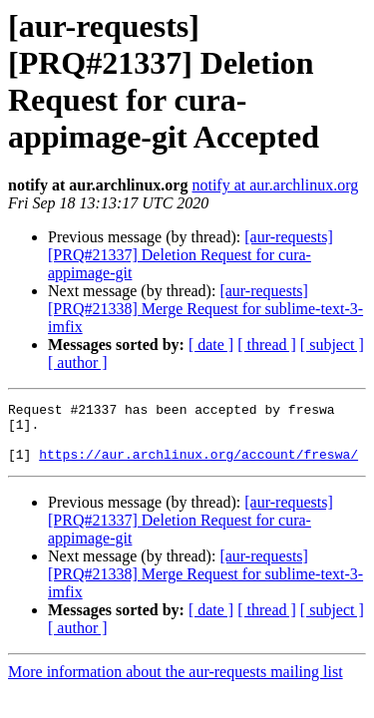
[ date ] (210, 344)
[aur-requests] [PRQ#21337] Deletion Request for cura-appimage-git (190, 254)
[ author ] (78, 362)
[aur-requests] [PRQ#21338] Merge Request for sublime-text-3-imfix (205, 308)
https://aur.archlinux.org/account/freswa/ (198, 466)
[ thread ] (266, 344)
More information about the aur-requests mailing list (175, 683)
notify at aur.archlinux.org (274, 185)
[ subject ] (332, 344)
